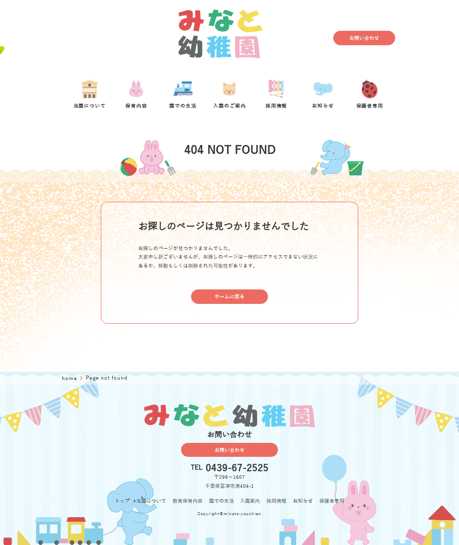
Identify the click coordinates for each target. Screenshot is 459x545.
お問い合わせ (364, 38)
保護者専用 (331, 501)
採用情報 (276, 501)
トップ (122, 501)
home (70, 378)
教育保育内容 (188, 501)
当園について (151, 501)
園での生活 (221, 501)
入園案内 (250, 501)
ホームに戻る (229, 296)
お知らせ (303, 501)
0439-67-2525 (237, 468)
